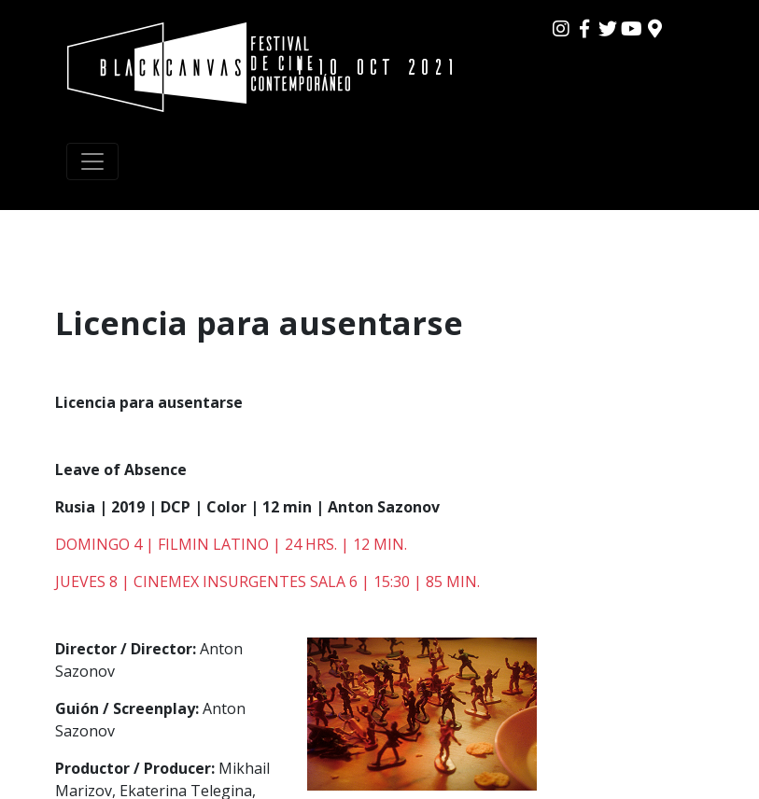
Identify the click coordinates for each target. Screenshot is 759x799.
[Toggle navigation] (92, 161)
